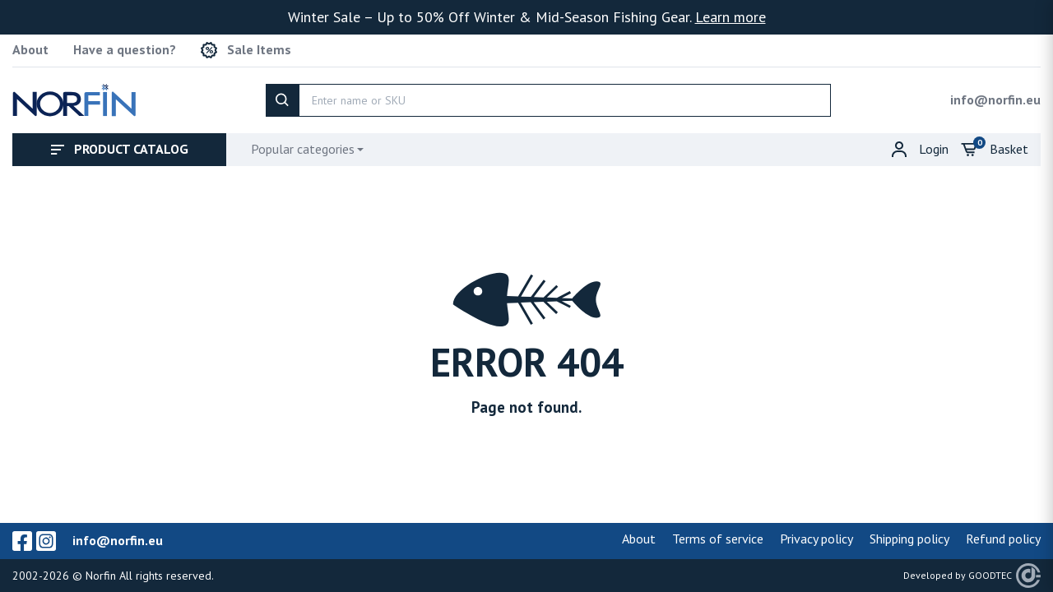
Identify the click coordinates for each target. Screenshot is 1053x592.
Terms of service (717, 538)
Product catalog (119, 149)
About (30, 50)
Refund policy (1003, 538)
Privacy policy (816, 538)
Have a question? (124, 50)
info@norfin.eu (995, 99)
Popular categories (303, 148)
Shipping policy (909, 538)
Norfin (101, 575)
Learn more (730, 16)
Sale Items (246, 50)
